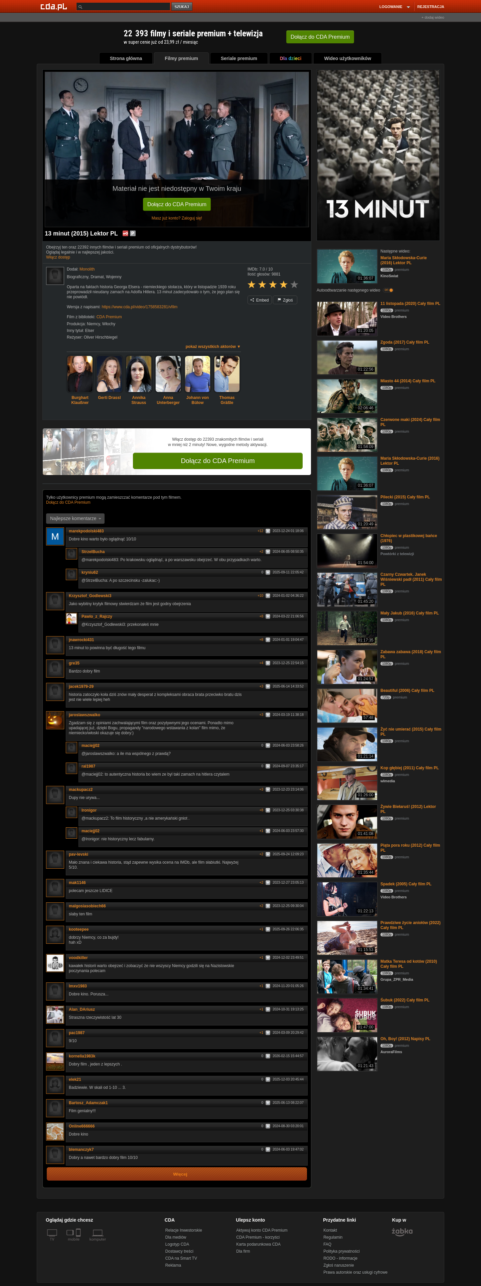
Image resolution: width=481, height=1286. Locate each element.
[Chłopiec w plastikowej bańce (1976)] (346, 550)
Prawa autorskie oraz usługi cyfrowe (355, 1272)
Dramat (97, 277)
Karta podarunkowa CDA (258, 1244)
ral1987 (91, 766)
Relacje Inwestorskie (183, 1230)
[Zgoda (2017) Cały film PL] (346, 357)
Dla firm (243, 1251)
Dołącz (320, 37)
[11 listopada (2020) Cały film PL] (346, 318)
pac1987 (77, 1032)
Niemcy (93, 324)
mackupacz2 (81, 789)
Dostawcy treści (179, 1251)
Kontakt (330, 1230)
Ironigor (91, 810)
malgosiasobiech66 (87, 906)
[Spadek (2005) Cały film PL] (346, 898)
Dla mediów (175, 1237)
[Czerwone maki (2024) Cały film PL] (346, 434)
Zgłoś (285, 300)
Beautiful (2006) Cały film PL (407, 690)
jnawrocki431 (81, 639)
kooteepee (79, 929)
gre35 (74, 663)
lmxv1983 (78, 986)
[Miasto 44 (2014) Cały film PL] (346, 395)
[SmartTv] (79, 1243)
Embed (260, 300)
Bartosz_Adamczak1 (88, 1103)
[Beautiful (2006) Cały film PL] (346, 705)
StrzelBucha (95, 551)
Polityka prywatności (341, 1251)
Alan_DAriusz (84, 1009)
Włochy (108, 324)
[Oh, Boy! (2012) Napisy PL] (346, 1053)
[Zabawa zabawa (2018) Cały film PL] (346, 666)
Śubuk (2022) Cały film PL (405, 1000)
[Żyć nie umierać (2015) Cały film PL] (346, 744)
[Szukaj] (123, 6)
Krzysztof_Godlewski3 (90, 595)
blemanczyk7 (81, 1149)
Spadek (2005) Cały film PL (406, 884)
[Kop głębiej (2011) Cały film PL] (346, 782)
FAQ (327, 1244)
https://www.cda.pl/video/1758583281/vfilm (139, 307)
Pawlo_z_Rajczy (99, 616)
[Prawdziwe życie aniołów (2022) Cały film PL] (346, 937)
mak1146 (80, 882)
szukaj (182, 6)
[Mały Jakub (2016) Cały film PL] (346, 628)
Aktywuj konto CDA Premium (261, 1230)
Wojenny (113, 277)
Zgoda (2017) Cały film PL (404, 342)
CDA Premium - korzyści (258, 1237)
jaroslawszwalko (87, 715)
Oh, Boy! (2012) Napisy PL (405, 1038)
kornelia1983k (84, 1056)
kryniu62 (90, 572)
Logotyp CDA (177, 1244)
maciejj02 (93, 745)
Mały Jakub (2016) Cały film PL (409, 613)
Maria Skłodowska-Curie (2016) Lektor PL (403, 260)
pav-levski (81, 854)
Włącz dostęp (58, 257)
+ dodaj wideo (433, 17)
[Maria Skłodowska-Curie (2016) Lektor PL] (346, 266)
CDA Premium (109, 317)
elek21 (77, 1079)
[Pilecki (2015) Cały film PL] (346, 511)
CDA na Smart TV (181, 1258)
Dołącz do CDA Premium (176, 204)
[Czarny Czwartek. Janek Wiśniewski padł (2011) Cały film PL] (346, 589)
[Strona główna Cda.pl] (55, 6)
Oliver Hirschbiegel (101, 337)
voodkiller (81, 957)
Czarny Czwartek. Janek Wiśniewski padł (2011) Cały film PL (411, 579)
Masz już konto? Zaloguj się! (177, 218)
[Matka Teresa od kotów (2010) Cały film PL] (346, 976)
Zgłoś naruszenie (338, 1265)
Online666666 (84, 1126)
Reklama (173, 1265)
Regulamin (332, 1237)
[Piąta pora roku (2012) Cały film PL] (346, 860)
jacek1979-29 (83, 686)
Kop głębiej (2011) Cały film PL (409, 768)
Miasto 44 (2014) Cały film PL (408, 381)
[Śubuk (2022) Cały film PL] (346, 1014)
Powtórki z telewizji (397, 554)
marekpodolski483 (89, 531)
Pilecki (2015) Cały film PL (405, 497)
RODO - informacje (340, 1258)
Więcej (180, 1174)
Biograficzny (77, 277)
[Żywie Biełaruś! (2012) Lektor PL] (346, 821)
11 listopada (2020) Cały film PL (410, 303)
